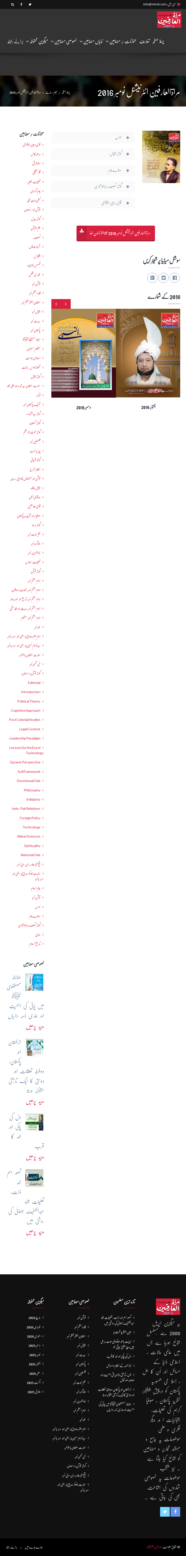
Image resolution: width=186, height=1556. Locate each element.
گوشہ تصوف (34, 423)
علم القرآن (35, 228)
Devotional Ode (28, 780)
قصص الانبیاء (33, 265)
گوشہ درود (36, 524)
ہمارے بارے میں (34, 1547)
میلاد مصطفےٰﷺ (31, 339)
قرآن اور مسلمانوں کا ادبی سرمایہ (25, 478)
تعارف (144, 41)
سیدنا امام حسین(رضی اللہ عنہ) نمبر (23, 645)
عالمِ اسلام (35, 888)
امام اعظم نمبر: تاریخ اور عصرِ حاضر (25, 599)
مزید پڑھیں (35, 1026)
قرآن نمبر (36, 283)
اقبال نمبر (36, 311)
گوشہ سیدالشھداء (33, 413)
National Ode (30, 854)
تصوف (36, 237)
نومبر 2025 (34, 1354)
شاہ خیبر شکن (34, 274)
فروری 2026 (33, 1327)
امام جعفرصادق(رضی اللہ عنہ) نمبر (23, 636)
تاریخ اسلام (34, 943)
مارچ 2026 (34, 1317)
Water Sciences (28, 836)
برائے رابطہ (15, 41)
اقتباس (36, 256)
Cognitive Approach (25, 710)
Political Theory (28, 701)
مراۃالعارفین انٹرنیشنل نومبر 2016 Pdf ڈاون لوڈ (120, 233)
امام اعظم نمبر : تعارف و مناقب (25, 589)
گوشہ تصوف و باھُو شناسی (29, 925)
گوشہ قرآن (35, 571)
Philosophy (32, 790)
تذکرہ (38, 395)
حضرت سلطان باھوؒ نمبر (29, 654)
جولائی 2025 (34, 1391)
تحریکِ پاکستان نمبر (31, 404)
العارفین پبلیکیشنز (155, 1547)
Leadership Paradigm (24, 738)
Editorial (34, 682)
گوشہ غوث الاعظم (31, 432)
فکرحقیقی (36, 172)
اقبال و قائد (35, 488)
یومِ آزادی (35, 191)
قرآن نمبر (36, 897)
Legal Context (29, 729)
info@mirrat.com (154, 4)
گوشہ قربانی (35, 460)
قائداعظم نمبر (34, 293)
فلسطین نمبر (35, 441)
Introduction (30, 691)
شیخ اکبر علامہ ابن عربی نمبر (28, 864)
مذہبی (37, 934)
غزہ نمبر (37, 627)
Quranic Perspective (25, 762)
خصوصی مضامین (64, 41)
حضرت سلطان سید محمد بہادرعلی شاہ (23, 385)
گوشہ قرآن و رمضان (31, 673)
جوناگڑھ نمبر (35, 543)
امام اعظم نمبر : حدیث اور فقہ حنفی (25, 608)
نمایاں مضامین (91, 41)
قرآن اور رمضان (32, 209)
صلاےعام (34, 916)
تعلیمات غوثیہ (33, 181)
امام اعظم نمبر (34, 580)
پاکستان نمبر (35, 330)
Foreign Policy (30, 818)
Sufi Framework (29, 771)
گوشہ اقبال (35, 376)
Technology (31, 827)
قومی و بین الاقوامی (31, 144)
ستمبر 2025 (34, 1373)
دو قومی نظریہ (34, 497)
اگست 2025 (33, 1382)
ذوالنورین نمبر (34, 552)
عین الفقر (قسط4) (122, 1332)
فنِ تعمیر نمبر (35, 664)
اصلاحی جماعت (32, 358)
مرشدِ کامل (35, 154)
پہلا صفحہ (158, 41)
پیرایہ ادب (35, 450)
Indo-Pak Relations (26, 808)
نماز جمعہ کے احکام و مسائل (118, 1365)
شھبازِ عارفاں (34, 246)
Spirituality (32, 845)
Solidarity (33, 799)
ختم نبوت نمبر (34, 534)
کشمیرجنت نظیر (33, 200)
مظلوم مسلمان (33, 348)
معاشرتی (36, 163)
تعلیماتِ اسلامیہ (32, 562)
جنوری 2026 (33, 1336)
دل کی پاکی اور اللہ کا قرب (119, 1356)
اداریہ (37, 906)
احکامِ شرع (35, 469)
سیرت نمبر (35, 321)
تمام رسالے (51, 92)
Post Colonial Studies (24, 719)
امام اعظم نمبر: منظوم (30, 617)
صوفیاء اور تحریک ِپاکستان (28, 515)
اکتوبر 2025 (34, 1363)
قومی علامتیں (33, 506)
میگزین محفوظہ (37, 41)
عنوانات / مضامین (121, 41)
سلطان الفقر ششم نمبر (31, 302)
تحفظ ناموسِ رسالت (31, 367)
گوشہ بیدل (35, 218)
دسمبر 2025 (34, 1345)
